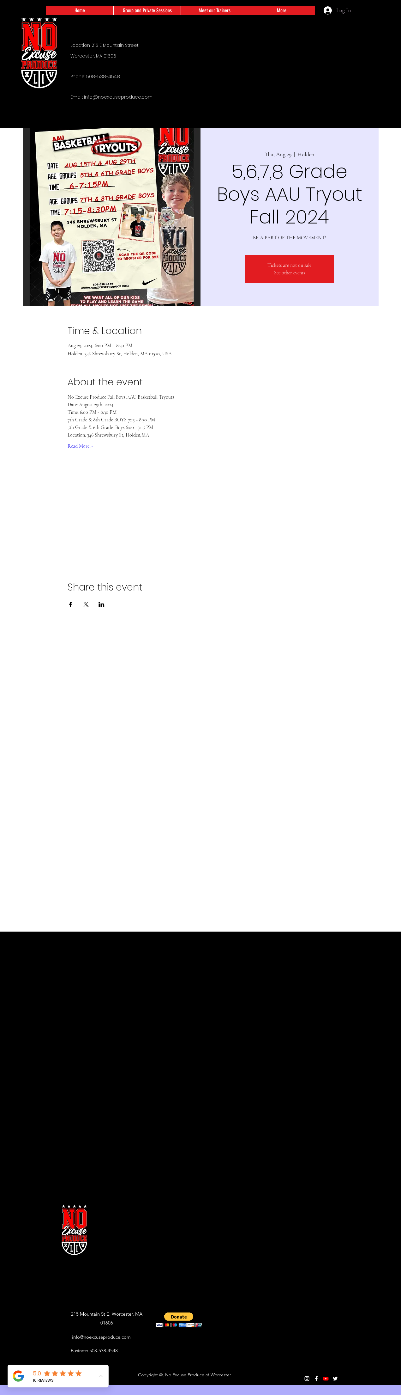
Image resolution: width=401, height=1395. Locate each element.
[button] (179, 1319)
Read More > (80, 446)
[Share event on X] (86, 604)
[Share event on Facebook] (71, 604)
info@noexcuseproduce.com (101, 1337)
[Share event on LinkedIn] (102, 604)
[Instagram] (307, 1378)
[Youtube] (326, 1378)
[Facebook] (316, 1378)
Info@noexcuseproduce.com (118, 97)
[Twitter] (335, 1378)
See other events (289, 273)
